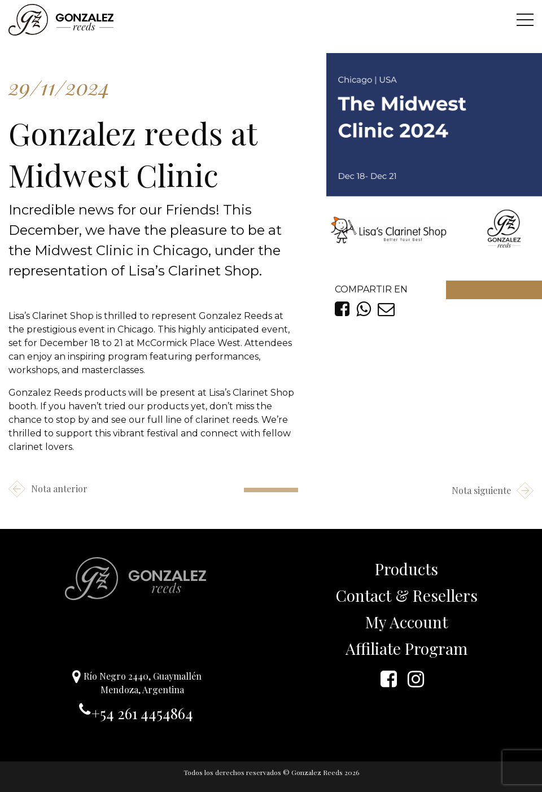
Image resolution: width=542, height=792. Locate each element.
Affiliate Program (406, 648)
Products (406, 568)
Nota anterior (48, 488)
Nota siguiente (493, 490)
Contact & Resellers (407, 595)
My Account (406, 621)
